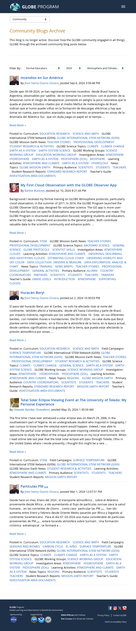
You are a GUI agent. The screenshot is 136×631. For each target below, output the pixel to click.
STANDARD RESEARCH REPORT (67, 171)
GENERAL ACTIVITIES (46, 271)
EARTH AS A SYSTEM (23, 150)
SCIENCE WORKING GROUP (85, 369)
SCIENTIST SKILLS (64, 249)
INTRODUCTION (65, 279)
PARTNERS (41, 275)
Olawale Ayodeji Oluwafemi (32, 409)
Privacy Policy (103, 615)
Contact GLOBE (119, 615)
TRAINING (46, 266)
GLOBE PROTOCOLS (36, 249)
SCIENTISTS (86, 167)
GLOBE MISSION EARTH (35, 167)
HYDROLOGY (100, 163)
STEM (44, 241)
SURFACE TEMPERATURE (26, 353)
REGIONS (73, 378)
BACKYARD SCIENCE (97, 245)
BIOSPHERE (98, 159)
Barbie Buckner (35, 190)
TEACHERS (119, 167)
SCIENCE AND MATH (86, 133)
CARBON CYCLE (53, 546)
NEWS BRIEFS (64, 266)
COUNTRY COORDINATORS (41, 382)
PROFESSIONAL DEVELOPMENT (94, 142)
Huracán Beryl (32, 292)
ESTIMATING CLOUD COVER (66, 258)
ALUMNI (92, 271)
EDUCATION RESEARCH (55, 133)
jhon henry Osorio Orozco (42, 83)
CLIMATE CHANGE (113, 146)
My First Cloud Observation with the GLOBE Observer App (69, 185)
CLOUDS (15, 254)
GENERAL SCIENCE (71, 365)
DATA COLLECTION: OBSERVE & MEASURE (54, 262)
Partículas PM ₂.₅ (34, 486)
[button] (123, 6)
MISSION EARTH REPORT (93, 386)
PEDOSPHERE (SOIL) (74, 159)
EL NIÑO (72, 546)
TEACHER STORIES (59, 142)
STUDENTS (103, 167)
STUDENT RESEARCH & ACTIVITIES (32, 146)
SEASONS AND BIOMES (25, 546)
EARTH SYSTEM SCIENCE (55, 150)
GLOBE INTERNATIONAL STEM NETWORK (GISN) (88, 138)
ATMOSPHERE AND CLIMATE (41, 163)
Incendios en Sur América (42, 77)
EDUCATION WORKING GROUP (56, 155)
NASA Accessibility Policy (115, 622)
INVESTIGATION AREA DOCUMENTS (33, 176)
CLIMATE (93, 146)
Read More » (18, 125)
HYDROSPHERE (20, 159)
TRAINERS (108, 275)
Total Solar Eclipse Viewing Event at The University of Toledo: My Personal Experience (73, 402)
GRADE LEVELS (42, 279)
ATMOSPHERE (115, 155)
